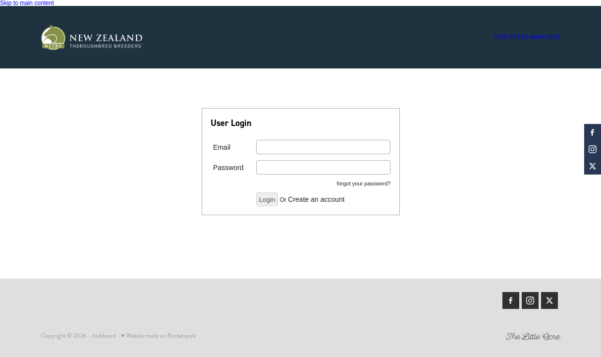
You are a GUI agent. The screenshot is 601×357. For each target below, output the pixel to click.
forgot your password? (364, 183)
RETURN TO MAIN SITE (527, 37)
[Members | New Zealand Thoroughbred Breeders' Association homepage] (93, 37)
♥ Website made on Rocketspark (158, 336)
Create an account (316, 199)
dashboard (104, 336)
